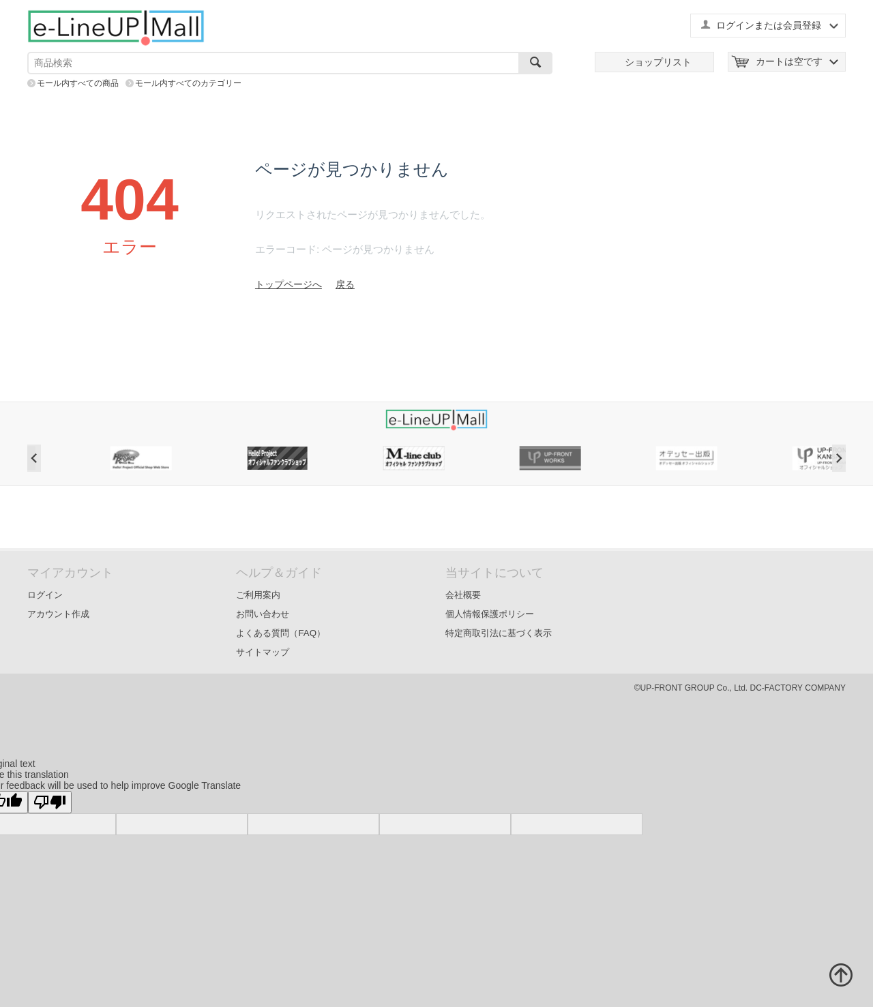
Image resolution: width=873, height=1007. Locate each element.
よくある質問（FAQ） (280, 633)
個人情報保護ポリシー (489, 614)
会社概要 (463, 595)
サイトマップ (262, 652)
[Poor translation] (50, 802)
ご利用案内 (258, 595)
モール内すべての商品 (78, 83)
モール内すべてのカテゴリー (188, 83)
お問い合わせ (262, 614)
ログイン (45, 595)
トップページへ (288, 284)
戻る (345, 284)
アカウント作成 (58, 614)
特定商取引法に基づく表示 (498, 633)
